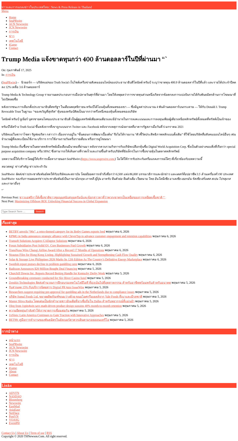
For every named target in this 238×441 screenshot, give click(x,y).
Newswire (15, 403)
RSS (49, 432)
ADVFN (14, 393)
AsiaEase (14, 409)
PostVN (13, 416)
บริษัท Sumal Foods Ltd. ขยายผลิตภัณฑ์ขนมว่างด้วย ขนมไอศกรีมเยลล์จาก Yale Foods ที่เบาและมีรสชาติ (75, 296)
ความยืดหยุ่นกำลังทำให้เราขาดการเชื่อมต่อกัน (39, 310)
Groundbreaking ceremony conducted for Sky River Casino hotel (47, 278)
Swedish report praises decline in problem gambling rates (43, 264)
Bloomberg (15, 399)
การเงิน (10, 74)
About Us (22, 432)
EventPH (14, 423)
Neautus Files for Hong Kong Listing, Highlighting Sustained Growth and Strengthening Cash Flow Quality (73, 254)
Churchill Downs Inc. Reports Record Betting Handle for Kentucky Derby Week (57, 273)
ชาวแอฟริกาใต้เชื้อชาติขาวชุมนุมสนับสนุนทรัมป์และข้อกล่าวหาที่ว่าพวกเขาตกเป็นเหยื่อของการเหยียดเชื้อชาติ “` (92, 197)
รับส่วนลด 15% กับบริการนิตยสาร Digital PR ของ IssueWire (46, 287)
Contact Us (8, 432)
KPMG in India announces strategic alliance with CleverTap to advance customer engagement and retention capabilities (80, 236)
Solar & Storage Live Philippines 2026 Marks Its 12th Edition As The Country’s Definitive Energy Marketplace (75, 259)
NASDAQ (15, 396)
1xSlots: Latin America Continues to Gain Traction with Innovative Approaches (56, 315)
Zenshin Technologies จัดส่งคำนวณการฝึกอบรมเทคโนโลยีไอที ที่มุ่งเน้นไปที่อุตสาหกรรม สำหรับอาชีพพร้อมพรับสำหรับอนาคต (90, 282)
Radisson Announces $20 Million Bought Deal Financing (43, 268)
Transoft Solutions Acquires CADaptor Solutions (38, 240)
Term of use (37, 432)
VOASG (14, 419)
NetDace (14, 413)
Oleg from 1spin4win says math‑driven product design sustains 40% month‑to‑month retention (65, 305)
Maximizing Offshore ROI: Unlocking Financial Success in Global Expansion (61, 201)
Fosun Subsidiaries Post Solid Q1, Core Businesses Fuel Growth (47, 245)
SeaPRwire (9, 82)
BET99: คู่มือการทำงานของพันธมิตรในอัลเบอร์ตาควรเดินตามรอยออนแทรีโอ (59, 319)
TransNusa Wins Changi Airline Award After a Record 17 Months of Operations (56, 250)
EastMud (14, 406)
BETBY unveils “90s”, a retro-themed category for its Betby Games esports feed (57, 231)
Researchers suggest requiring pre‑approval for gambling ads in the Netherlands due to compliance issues (71, 292)
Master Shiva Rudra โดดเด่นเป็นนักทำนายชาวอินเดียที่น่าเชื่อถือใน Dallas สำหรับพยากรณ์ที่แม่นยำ (71, 301)
